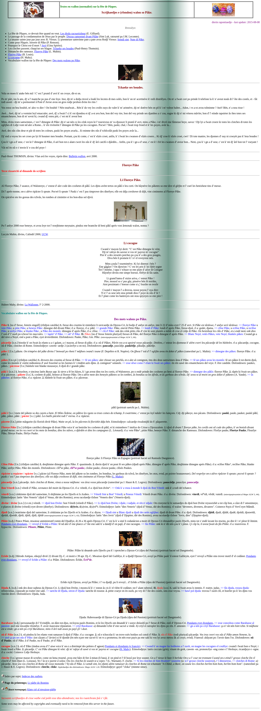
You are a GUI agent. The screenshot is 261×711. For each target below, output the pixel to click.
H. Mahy (125, 649)
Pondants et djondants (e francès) (122, 646)
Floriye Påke (14, 54)
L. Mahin (118, 476)
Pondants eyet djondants (14, 524)
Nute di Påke (137, 39)
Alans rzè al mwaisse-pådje (41, 689)
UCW (45, 234)
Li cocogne (14, 57)
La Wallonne (31, 304)
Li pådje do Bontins (38, 682)
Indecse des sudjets (32, 676)
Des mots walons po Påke (66, 60)
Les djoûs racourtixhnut (73, 33)
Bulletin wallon (77, 156)
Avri (44, 45)
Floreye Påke (41, 51)
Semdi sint (123, 39)
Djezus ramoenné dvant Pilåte (82, 36)
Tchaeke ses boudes (63, 48)
